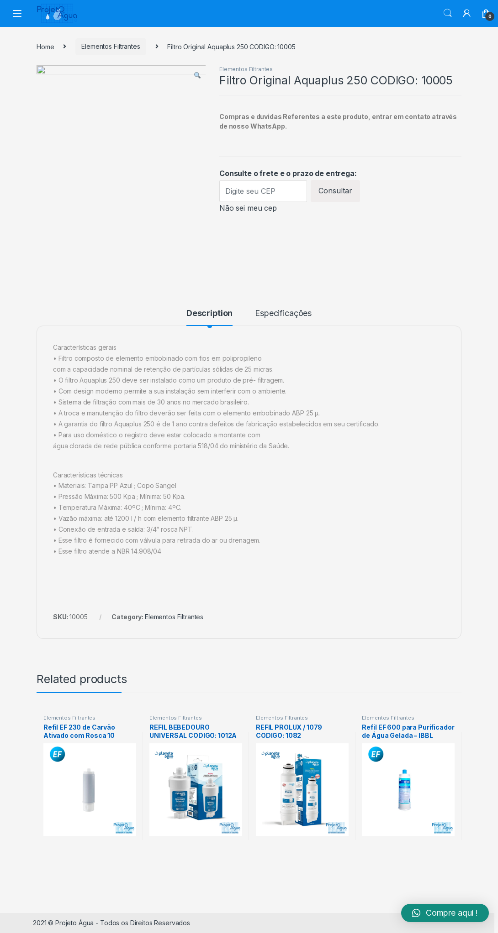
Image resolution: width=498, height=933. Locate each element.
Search (448, 13)
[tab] (209, 317)
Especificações (283, 313)
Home (45, 46)
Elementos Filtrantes (110, 46)
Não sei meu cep (248, 208)
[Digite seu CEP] (263, 191)
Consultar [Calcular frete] (335, 190)
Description (209, 313)
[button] (445, 913)
